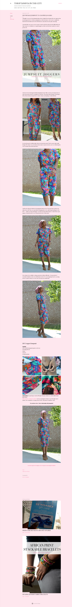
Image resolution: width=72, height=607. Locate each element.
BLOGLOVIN (41, 465)
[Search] (60, 3)
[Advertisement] (41, 488)
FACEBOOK (30, 465)
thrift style (12, 19)
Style (24, 7)
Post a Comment (25, 477)
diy (10, 17)
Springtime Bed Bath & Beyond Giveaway (36, 530)
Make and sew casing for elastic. (29, 398)
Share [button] (11, 13)
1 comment (27, 596)
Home (15, 7)
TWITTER (35, 465)
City (29, 7)
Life (31, 7)
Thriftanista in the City (28, 3)
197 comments (27, 532)
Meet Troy (19, 7)
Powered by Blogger (36, 603)
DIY (27, 7)
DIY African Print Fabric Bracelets (35, 594)
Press (34, 7)
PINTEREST (53, 465)
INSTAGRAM (47, 465)
